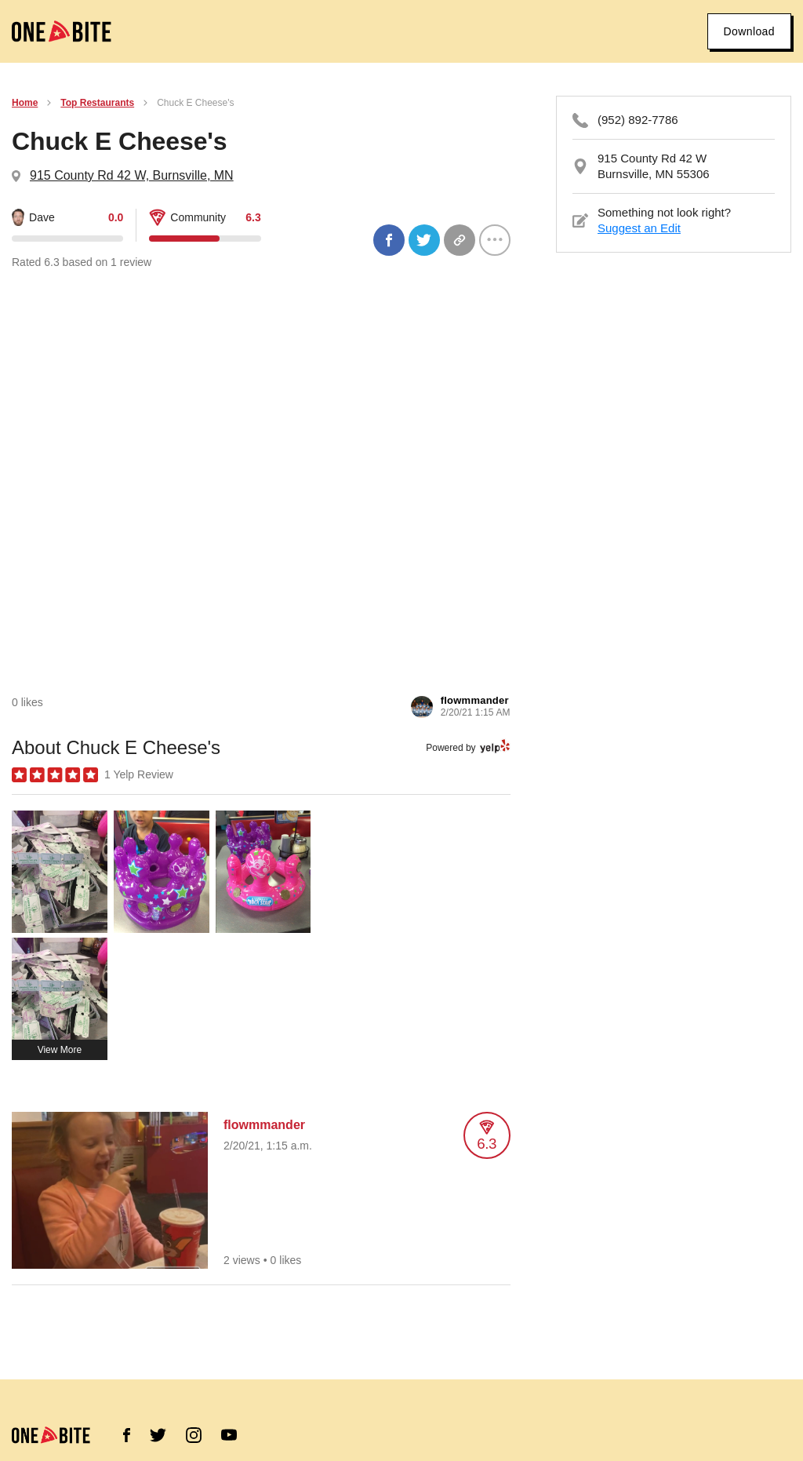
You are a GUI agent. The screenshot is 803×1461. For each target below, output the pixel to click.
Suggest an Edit (639, 228)
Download (749, 31)
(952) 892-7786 (638, 119)
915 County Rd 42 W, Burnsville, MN (132, 175)
